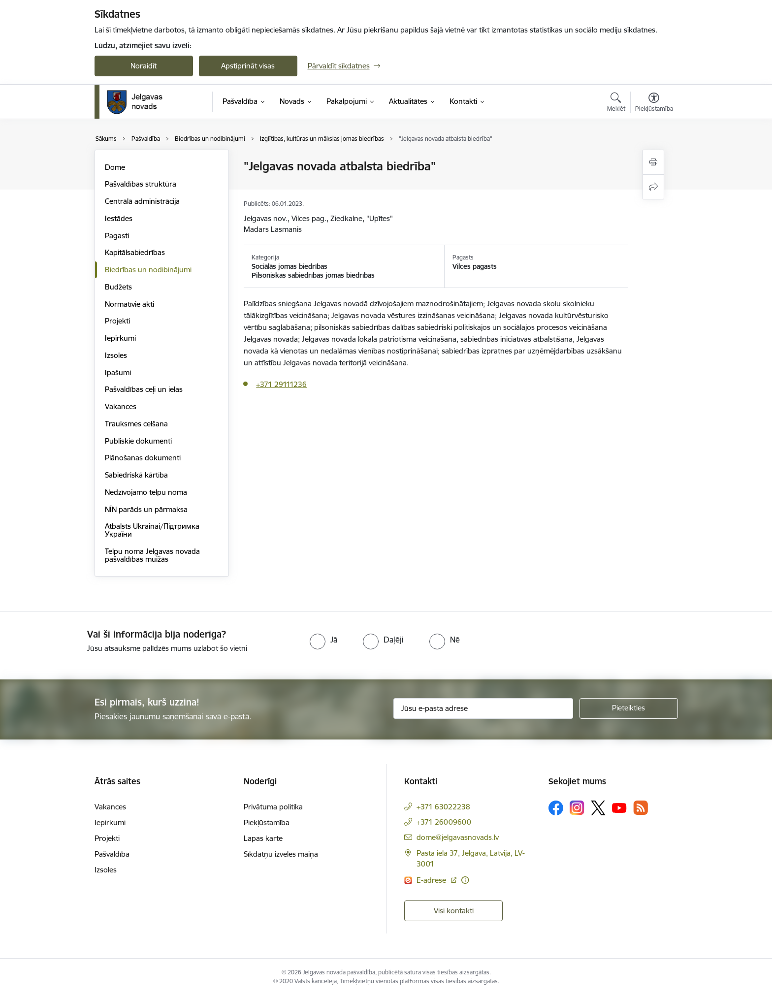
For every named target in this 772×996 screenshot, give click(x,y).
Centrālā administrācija (142, 201)
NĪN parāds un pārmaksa (146, 509)
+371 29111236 (281, 384)
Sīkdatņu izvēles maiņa (281, 854)
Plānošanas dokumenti (143, 457)
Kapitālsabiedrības (135, 252)
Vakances (120, 406)
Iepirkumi (120, 338)
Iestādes (118, 218)
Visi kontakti (454, 910)
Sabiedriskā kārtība (136, 475)
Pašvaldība (112, 854)
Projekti (117, 320)
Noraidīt (143, 65)
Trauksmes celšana (136, 423)
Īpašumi (118, 372)
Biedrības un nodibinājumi (148, 269)
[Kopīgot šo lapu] (653, 187)
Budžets (118, 286)
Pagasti (117, 235)
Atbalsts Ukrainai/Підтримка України (152, 530)
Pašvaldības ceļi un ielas (144, 389)
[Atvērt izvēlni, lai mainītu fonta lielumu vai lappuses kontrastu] (654, 103)
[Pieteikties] (628, 708)
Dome (115, 167)
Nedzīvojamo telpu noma (146, 492)
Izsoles (116, 355)
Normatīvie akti (129, 304)
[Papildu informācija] (465, 880)
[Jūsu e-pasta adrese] (483, 708)
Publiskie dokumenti (138, 441)
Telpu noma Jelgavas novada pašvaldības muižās (152, 555)
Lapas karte (263, 838)
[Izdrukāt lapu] (653, 162)
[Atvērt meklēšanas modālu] (616, 103)
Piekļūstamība (267, 822)
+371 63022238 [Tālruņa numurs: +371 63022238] (443, 806)
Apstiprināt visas (248, 65)
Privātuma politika (273, 806)
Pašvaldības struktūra (140, 184)
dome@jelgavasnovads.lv (458, 837)
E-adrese (432, 880)
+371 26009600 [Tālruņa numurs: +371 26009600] (444, 822)
